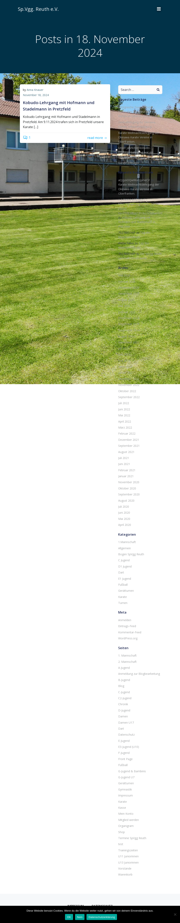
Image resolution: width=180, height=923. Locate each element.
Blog (121, 686)
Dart (121, 572)
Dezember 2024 (128, 318)
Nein (80, 917)
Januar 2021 (126, 476)
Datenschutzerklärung (101, 917)
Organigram (126, 826)
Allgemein (124, 548)
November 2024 (128, 324)
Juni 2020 (124, 512)
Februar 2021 (126, 470)
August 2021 (126, 452)
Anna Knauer (35, 90)
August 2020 (126, 500)
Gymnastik (125, 789)
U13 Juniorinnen (128, 862)
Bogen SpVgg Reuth (131, 554)
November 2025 (128, 293)
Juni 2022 (124, 409)
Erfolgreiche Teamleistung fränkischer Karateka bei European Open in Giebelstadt (137, 111)
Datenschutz (126, 734)
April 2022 (124, 421)
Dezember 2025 (128, 287)
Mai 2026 (124, 275)
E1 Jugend (124, 579)
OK (69, 917)
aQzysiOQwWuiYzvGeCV (134, 180)
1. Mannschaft (127, 655)
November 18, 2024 (36, 95)
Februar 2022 (126, 433)
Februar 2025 (126, 312)
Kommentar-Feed (129, 632)
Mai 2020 (124, 519)
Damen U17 (126, 722)
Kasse (122, 808)
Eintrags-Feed (127, 626)
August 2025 (126, 300)
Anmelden (124, 620)
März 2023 (125, 367)
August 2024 (126, 336)
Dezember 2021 (128, 440)
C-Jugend (124, 692)
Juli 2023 (123, 348)
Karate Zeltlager (128, 163)
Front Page (125, 759)
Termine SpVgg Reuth (132, 838)
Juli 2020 (123, 506)
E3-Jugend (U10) (128, 747)
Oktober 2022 (127, 391)
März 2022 (125, 427)
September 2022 (129, 397)
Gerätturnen (126, 591)
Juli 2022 (123, 403)
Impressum (125, 795)
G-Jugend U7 (126, 777)
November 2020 (128, 482)
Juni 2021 (124, 464)
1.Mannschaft (127, 542)
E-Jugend (124, 741)
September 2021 (129, 446)
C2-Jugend (124, 698)
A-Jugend (124, 668)
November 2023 (128, 342)
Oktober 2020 (127, 488)
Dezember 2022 (128, 379)
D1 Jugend (125, 566)
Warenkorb (125, 874)
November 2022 (128, 385)
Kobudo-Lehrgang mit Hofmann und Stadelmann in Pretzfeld (136, 222)
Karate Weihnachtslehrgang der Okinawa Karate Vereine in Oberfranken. (138, 137)
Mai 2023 (124, 361)
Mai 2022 (124, 415)
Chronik (123, 704)
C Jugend (124, 560)
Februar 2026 (126, 281)
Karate (122, 597)
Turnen (122, 603)
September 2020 (129, 494)
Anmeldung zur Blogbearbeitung (139, 674)
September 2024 (129, 330)
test (120, 844)
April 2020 (124, 525)
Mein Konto (125, 814)
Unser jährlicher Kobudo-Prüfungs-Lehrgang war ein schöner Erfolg (135, 152)
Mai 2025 (124, 306)
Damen (123, 716)
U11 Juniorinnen (128, 856)
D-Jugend (124, 710)
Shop (121, 832)
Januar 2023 (126, 373)
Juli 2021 (123, 458)
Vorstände (124, 868)
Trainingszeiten (128, 850)
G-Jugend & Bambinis (132, 771)
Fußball (123, 585)
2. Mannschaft (127, 662)
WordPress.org (127, 638)
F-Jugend (124, 753)
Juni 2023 (124, 354)
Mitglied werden (128, 820)
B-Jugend (124, 680)
